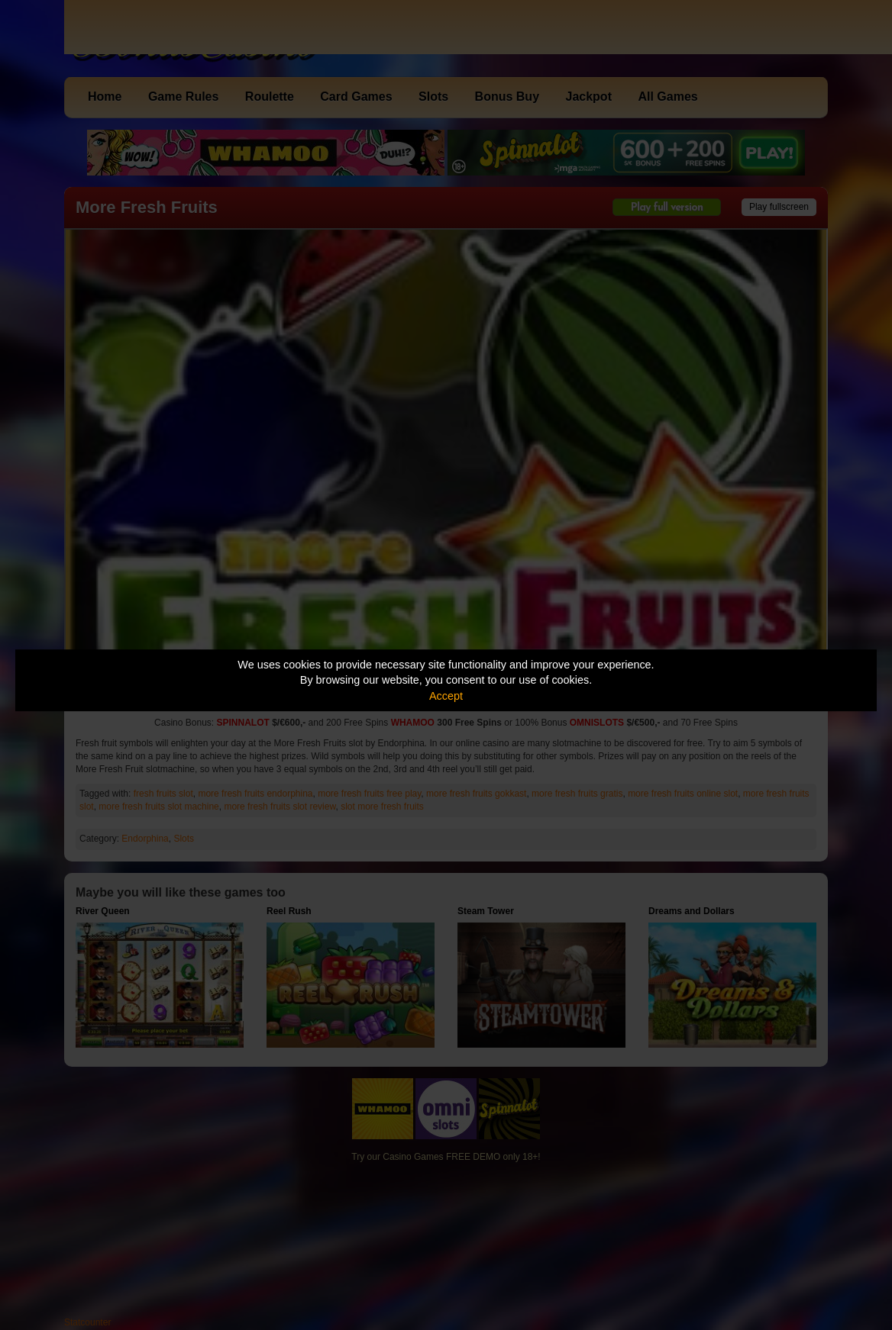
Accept (446, 696)
